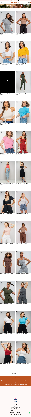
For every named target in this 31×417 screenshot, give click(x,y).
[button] (29, 413)
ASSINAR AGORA (16, 382)
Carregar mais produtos (15, 373)
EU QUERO (20, 0)
